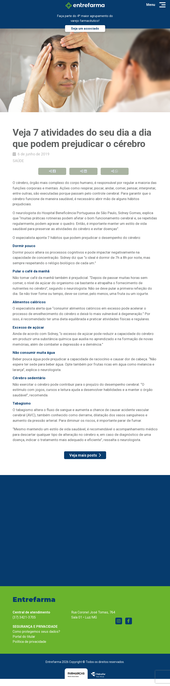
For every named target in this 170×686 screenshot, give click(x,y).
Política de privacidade (29, 642)
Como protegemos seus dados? (36, 632)
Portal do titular (24, 637)
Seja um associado (85, 28)
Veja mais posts (85, 455)
